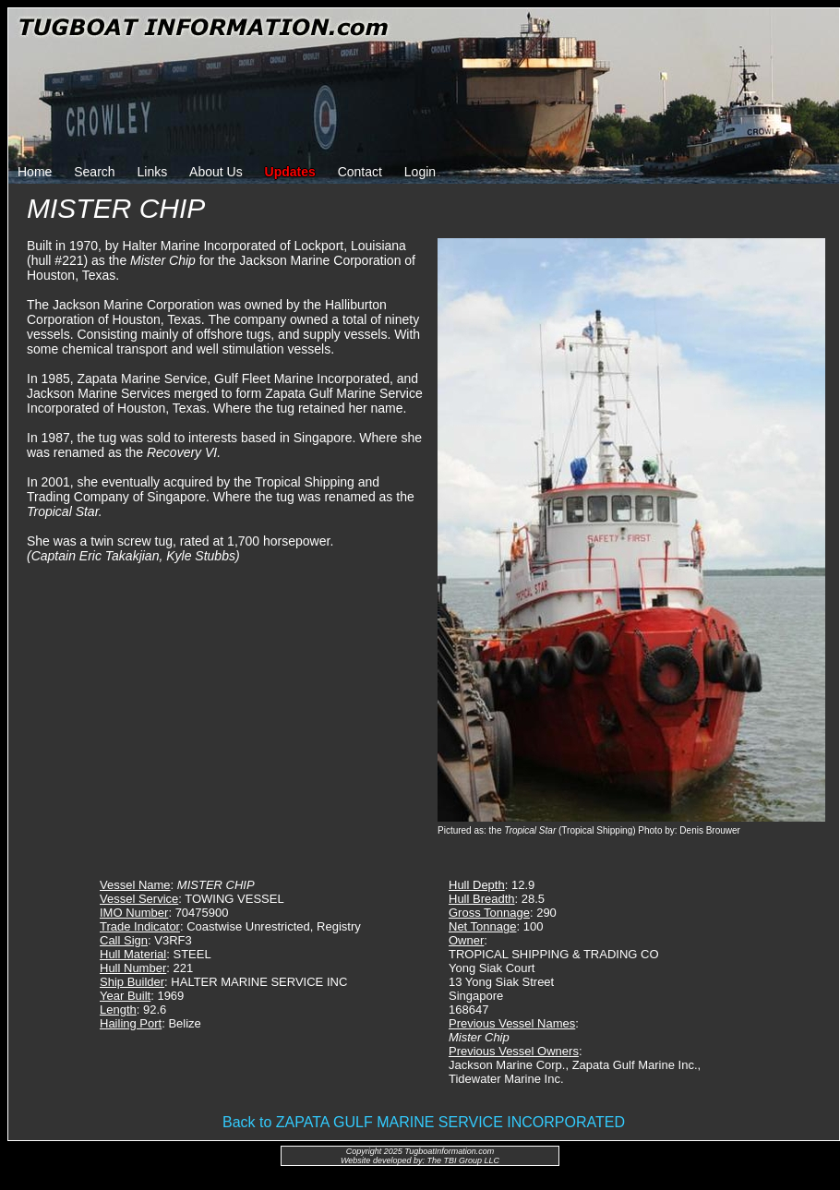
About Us (216, 171)
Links (153, 171)
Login (420, 171)
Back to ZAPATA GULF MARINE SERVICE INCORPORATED (423, 1122)
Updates (290, 171)
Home (35, 171)
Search (94, 171)
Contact (360, 171)
